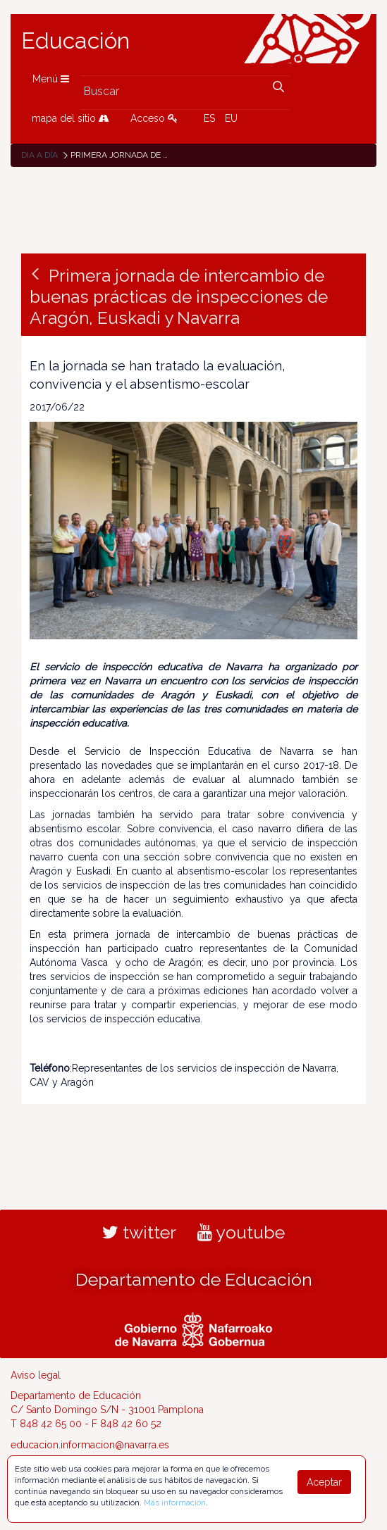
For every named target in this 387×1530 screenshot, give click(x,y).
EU (231, 118)
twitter (139, 1232)
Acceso (154, 118)
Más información (175, 1502)
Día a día (39, 155)
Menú (50, 78)
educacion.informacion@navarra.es (90, 1444)
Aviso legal (36, 1375)
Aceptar (324, 1482)
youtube (241, 1232)
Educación (75, 41)
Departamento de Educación (193, 1279)
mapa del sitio (70, 118)
